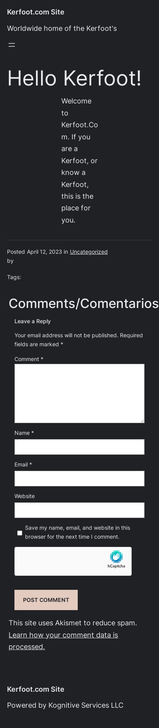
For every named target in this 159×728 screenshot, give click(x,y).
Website (24, 496)
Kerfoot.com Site (35, 12)
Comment (28, 359)
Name (24, 433)
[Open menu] (11, 45)
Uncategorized (89, 252)
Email (23, 464)
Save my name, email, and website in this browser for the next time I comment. (77, 532)
